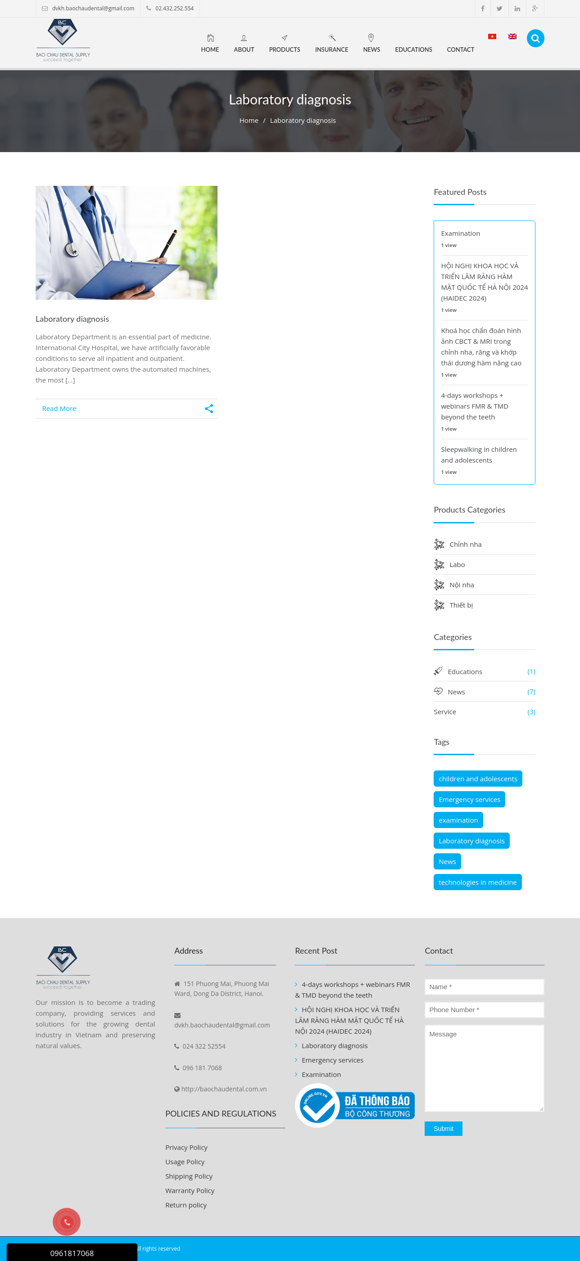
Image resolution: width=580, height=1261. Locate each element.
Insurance (331, 49)
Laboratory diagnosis (72, 319)
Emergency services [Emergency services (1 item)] (469, 799)
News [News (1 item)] (447, 861)
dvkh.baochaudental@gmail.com (93, 8)
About (244, 49)
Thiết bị (461, 604)
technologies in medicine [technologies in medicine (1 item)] (478, 882)
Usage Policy (184, 1161)
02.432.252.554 (174, 8)
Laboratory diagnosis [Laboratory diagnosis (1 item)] (472, 840)
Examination (460, 233)
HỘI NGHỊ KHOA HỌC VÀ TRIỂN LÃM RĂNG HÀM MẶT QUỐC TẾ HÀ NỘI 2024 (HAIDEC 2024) (349, 1020)
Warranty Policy (189, 1190)
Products (284, 49)
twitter (499, 8)
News (371, 49)
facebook (482, 8)
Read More (59, 408)
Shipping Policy (189, 1175)
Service (445, 711)
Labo (457, 564)
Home (210, 49)
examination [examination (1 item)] (458, 819)
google (535, 8)
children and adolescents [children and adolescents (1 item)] (478, 778)
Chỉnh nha (465, 544)
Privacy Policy (186, 1147)
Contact (461, 49)
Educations (413, 49)
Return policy (186, 1204)
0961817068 (72, 1253)
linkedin (517, 8)
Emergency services (332, 1059)
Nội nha (461, 584)
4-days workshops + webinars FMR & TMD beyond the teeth (474, 406)
